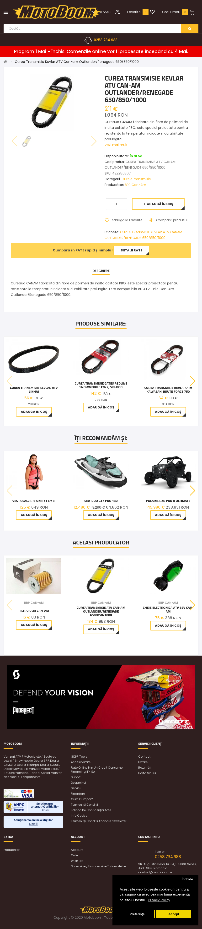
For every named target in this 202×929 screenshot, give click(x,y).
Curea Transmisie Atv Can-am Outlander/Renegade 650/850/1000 (101, 611)
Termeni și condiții (84, 805)
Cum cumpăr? (82, 799)
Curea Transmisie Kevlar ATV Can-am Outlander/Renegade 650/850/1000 (77, 61)
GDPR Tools (79, 757)
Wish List (77, 861)
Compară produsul (171, 220)
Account (77, 850)
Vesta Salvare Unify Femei (33, 500)
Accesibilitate (80, 762)
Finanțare (78, 794)
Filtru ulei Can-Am (34, 610)
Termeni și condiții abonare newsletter (98, 821)
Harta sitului (147, 773)
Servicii (76, 788)
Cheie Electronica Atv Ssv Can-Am (168, 609)
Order (75, 855)
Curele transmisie (136, 179)
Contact (144, 757)
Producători (12, 850)
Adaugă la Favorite (127, 220)
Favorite (134, 12)
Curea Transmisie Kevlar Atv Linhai (34, 389)
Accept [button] (173, 914)
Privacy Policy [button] (159, 900)
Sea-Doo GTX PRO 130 (100, 500)
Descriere (101, 270)
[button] (192, 381)
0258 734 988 (105, 40)
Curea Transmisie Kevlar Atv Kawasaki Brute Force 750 (168, 389)
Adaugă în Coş (160, 204)
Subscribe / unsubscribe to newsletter (98, 866)
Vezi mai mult (116, 144)
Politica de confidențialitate (91, 810)
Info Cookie (79, 816)
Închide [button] (187, 879)
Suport (75, 777)
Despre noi (78, 783)
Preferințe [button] (137, 914)
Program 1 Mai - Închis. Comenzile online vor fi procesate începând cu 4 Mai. (101, 51)
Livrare (143, 762)
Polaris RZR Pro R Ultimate (168, 500)
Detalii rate (131, 250)
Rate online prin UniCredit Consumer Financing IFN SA (97, 770)
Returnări (144, 768)
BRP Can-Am (135, 184)
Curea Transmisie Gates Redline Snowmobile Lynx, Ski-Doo (101, 385)
